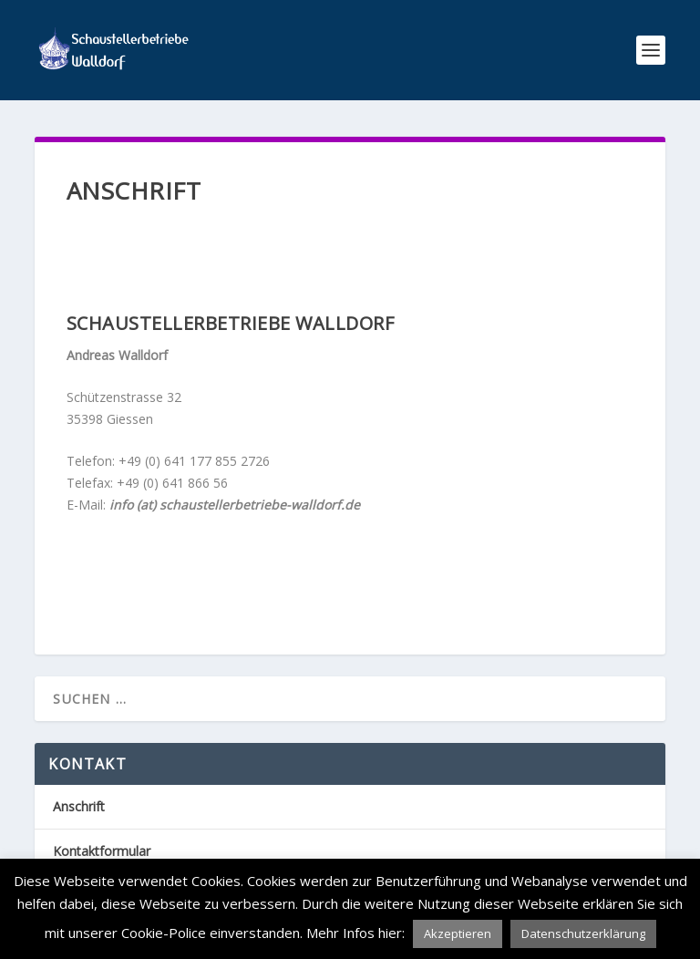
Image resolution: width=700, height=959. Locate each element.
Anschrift (79, 806)
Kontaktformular (101, 851)
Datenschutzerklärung (583, 933)
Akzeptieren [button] (457, 933)
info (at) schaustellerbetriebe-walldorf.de (234, 504)
